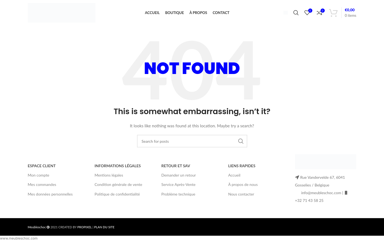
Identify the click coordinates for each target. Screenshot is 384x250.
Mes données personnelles (50, 197)
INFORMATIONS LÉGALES (118, 169)
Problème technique (178, 197)
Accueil (234, 178)
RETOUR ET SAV (175, 169)
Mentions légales (109, 178)
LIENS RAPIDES (242, 169)
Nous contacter (241, 197)
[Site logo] (61, 14)
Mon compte (38, 178)
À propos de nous (243, 188)
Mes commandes (42, 188)
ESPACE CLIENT (42, 169)
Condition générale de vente (118, 188)
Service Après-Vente (178, 188)
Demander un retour (178, 178)
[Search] (296, 14)
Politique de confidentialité (117, 197)
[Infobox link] (283, 14)
